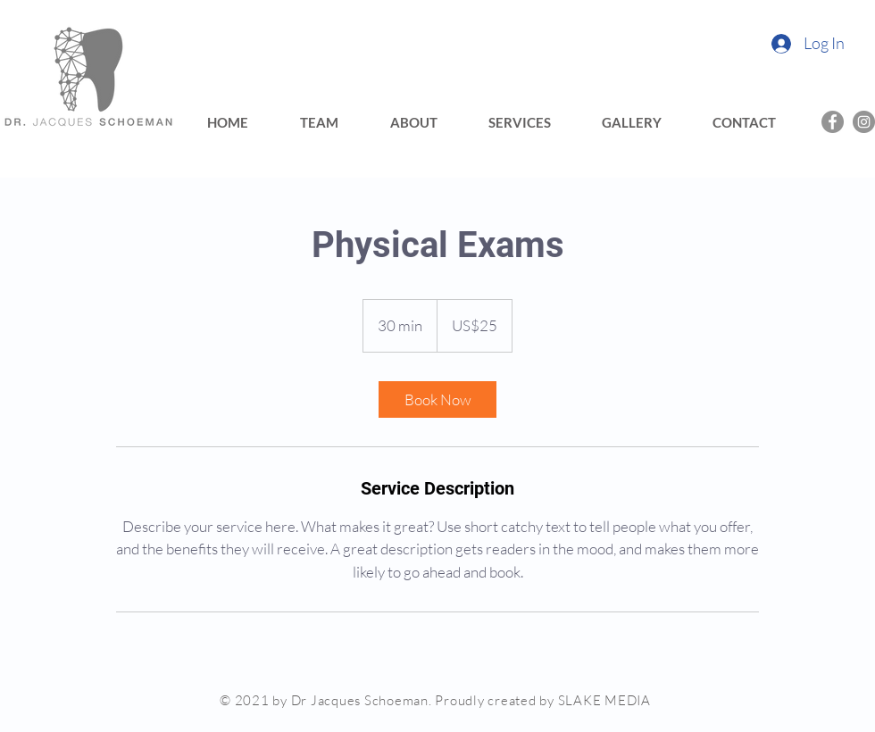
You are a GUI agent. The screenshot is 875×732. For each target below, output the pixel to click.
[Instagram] (864, 122)
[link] (437, 399)
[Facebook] (832, 122)
